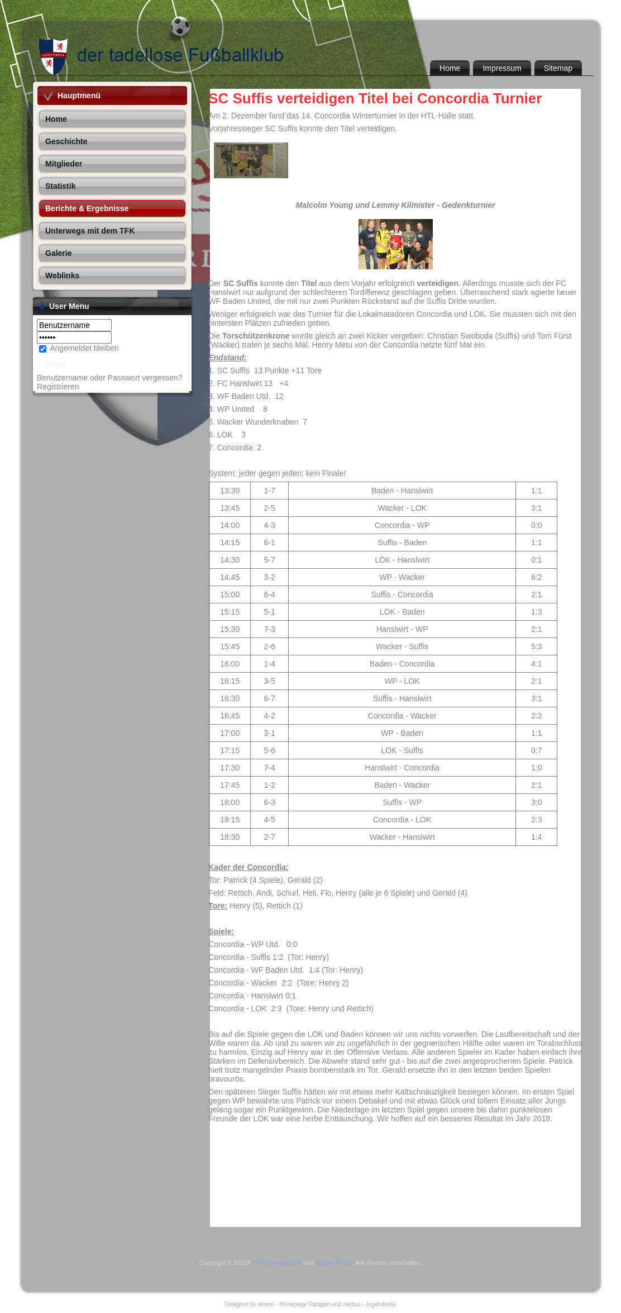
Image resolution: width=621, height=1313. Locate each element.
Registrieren (58, 386)
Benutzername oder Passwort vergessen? (110, 377)
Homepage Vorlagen (304, 1304)
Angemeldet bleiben (84, 348)
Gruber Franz (334, 1262)
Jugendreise (381, 1304)
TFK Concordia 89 (277, 1262)
